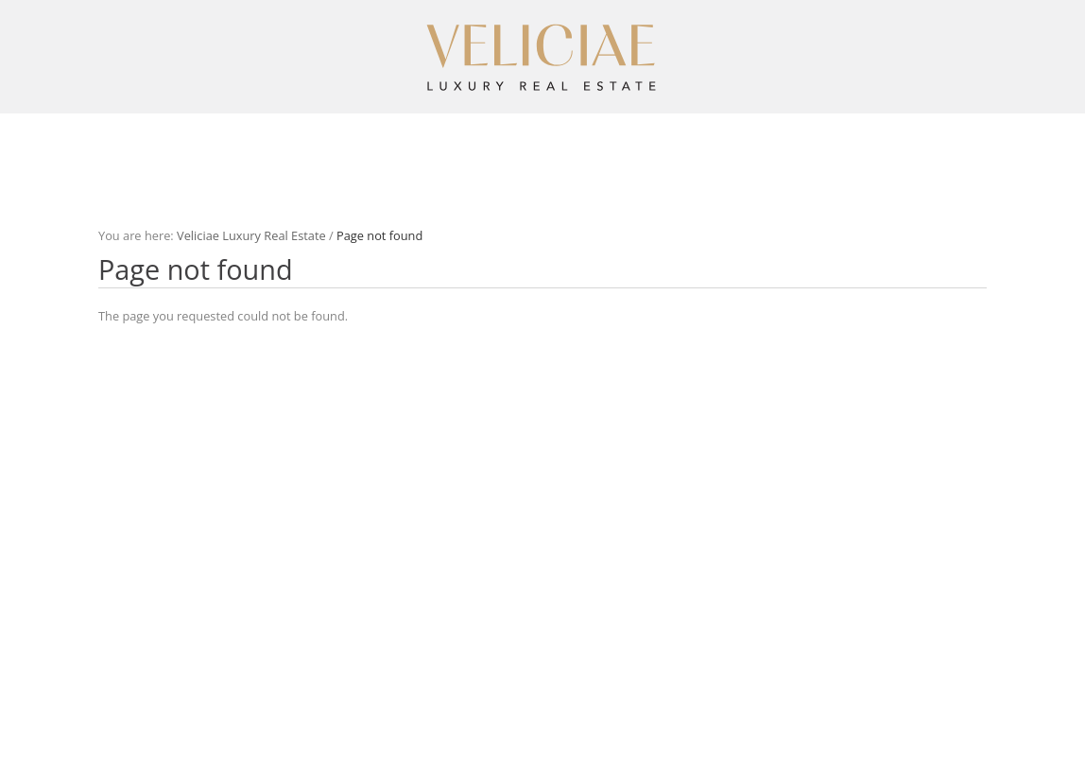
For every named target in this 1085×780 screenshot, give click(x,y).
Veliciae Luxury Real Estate (251, 235)
